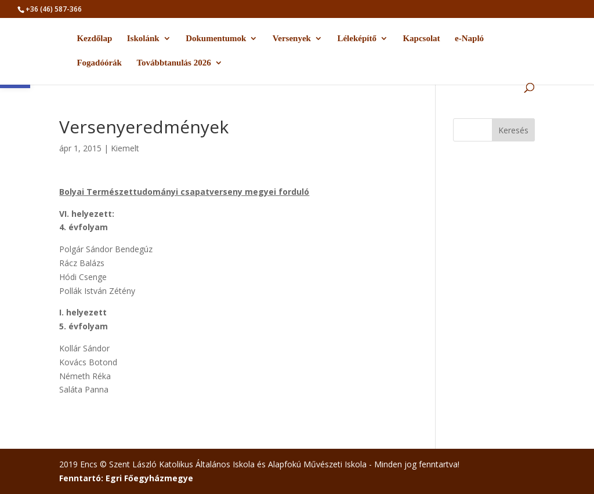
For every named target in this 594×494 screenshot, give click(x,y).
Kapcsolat (421, 38)
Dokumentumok (216, 38)
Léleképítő (356, 38)
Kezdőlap (94, 38)
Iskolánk (143, 38)
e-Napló (469, 38)
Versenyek (292, 38)
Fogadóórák (99, 63)
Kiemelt (125, 148)
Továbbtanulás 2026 (173, 63)
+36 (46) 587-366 (54, 9)
